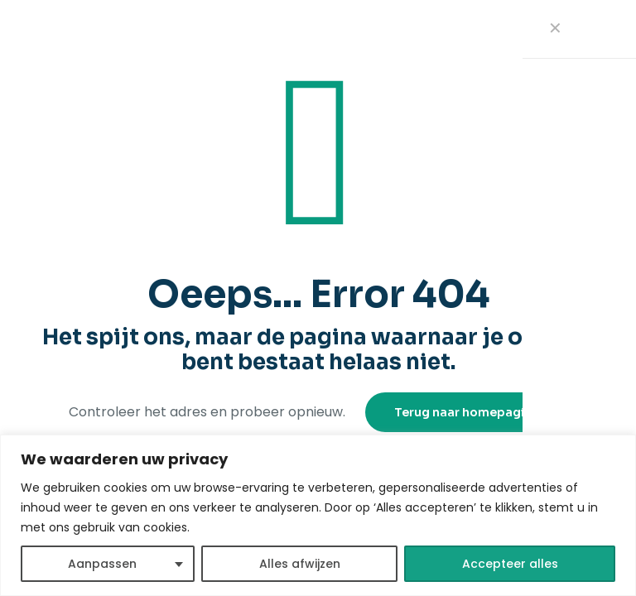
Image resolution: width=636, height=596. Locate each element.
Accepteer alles (510, 563)
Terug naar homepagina (466, 412)
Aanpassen (102, 563)
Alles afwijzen (299, 563)
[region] (318, 515)
